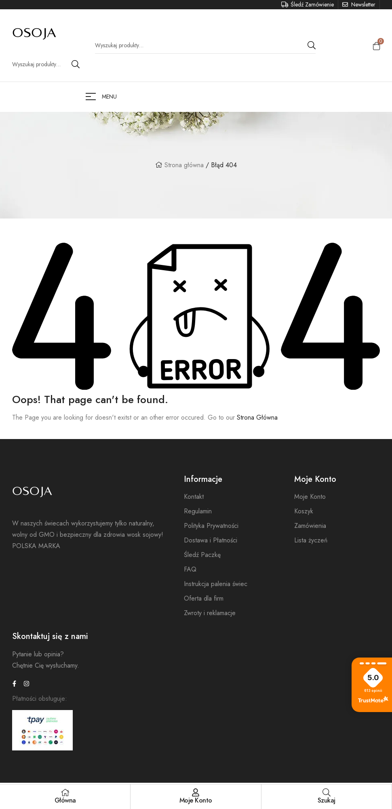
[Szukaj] (326, 792)
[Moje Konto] (196, 792)
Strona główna (184, 165)
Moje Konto (195, 800)
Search (76, 64)
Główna (65, 800)
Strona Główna (257, 417)
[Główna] (65, 792)
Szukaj (326, 800)
